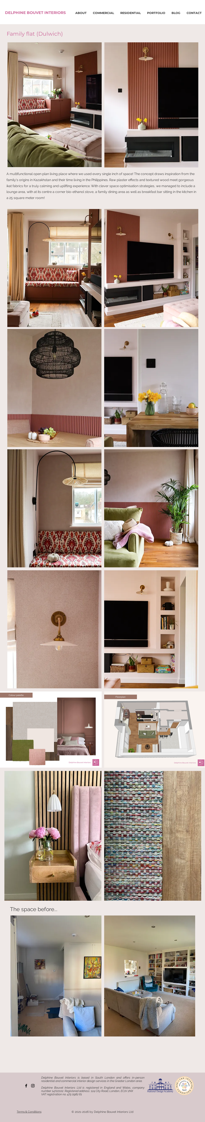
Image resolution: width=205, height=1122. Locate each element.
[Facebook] (26, 1085)
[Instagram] (33, 1085)
